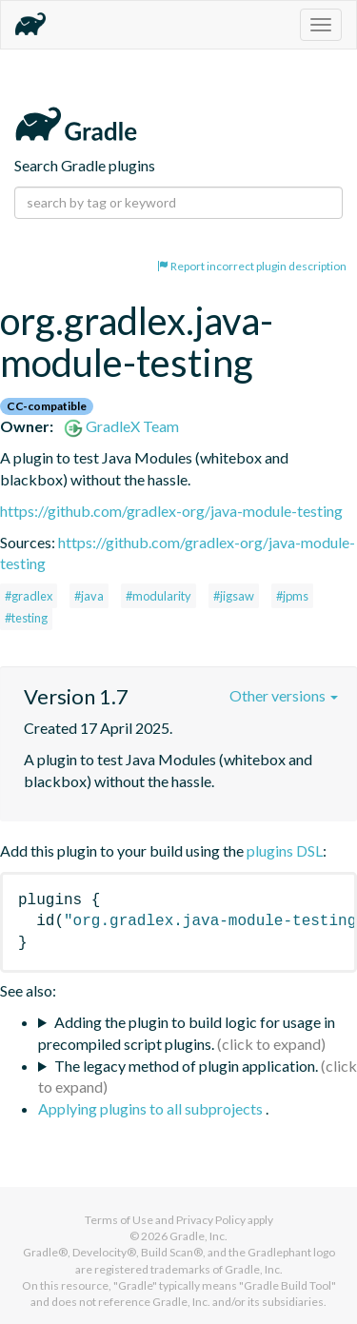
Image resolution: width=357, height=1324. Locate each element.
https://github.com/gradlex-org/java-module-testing (171, 511)
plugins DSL (285, 850)
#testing (26, 617)
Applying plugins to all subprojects (152, 1108)
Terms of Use (119, 1220)
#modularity (158, 595)
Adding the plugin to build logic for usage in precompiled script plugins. (186, 1033)
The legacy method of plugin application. (186, 1066)
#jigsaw (233, 595)
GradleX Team (121, 426)
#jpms (292, 595)
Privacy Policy (211, 1220)
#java (89, 595)
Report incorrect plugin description (252, 266)
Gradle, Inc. (198, 1236)
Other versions (283, 695)
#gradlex (28, 595)
